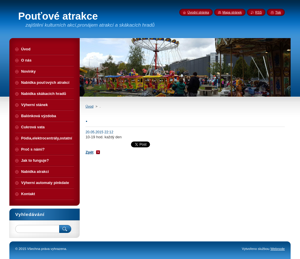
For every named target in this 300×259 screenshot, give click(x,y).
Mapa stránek (232, 12)
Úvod (89, 106)
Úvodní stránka (198, 12)
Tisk (278, 12)
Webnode (277, 249)
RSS (258, 12)
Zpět (89, 152)
